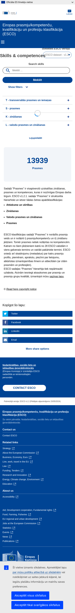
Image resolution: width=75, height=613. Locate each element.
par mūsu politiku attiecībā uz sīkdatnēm (37, 572)
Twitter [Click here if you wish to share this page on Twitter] (14, 313)
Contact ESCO (10, 435)
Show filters (15, 87)
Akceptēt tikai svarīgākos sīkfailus (37, 605)
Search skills (36, 64)
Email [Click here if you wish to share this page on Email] (14, 340)
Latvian (69, 12)
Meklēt (37, 80)
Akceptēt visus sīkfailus (30, 595)
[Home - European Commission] (34, 12)
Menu (3, 42)
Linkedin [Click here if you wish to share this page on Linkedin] (15, 331)
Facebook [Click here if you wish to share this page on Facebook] (16, 322)
